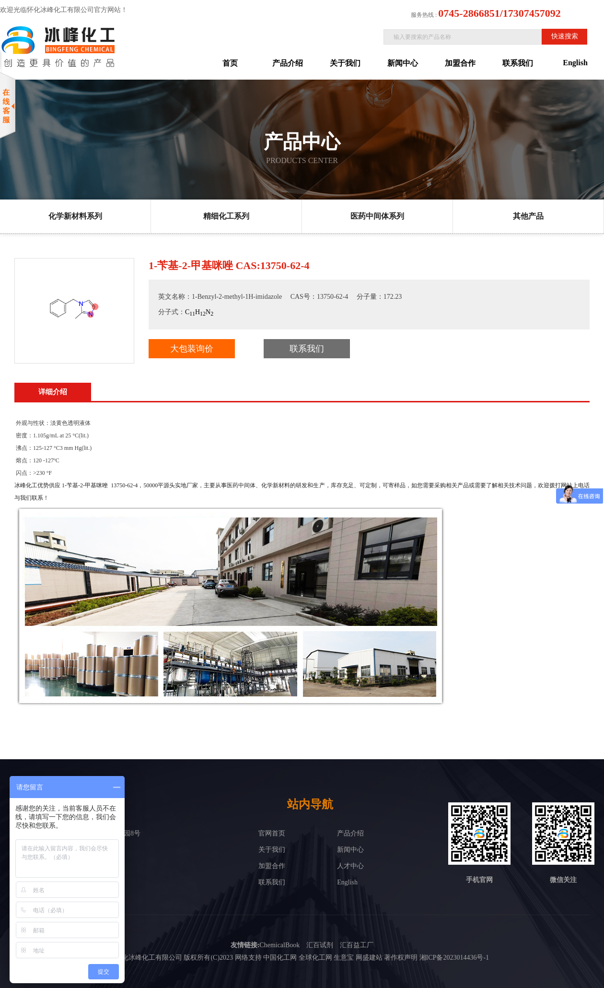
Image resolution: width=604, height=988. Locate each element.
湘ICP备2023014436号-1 (454, 957)
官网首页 (271, 833)
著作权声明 (401, 957)
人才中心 (350, 866)
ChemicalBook (279, 945)
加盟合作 (460, 63)
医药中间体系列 (377, 216)
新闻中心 (402, 63)
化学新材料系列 (75, 216)
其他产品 (528, 216)
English (575, 63)
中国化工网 (280, 957)
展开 (597, 128)
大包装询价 (191, 348)
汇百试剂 (319, 945)
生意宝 (344, 957)
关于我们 (345, 63)
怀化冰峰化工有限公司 (148, 957)
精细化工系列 (226, 216)
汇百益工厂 (356, 945)
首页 (230, 63)
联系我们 (517, 63)
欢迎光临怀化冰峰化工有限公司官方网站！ (64, 9)
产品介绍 (287, 63)
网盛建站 (369, 957)
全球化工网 (315, 957)
